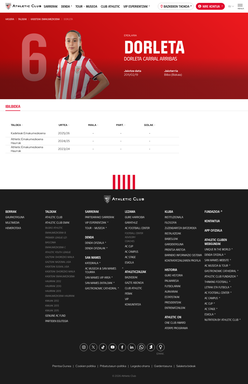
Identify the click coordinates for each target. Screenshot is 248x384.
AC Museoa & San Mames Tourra (100, 270)
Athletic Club (53, 217)
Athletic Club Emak (57, 222)
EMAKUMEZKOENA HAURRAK (60, 295)
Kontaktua (212, 221)
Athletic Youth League (58, 252)
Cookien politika (85, 366)
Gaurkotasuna (14, 217)
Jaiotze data (132, 71)
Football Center (134, 233)
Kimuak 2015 (52, 310)
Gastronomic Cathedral (101, 288)
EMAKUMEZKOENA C (55, 247)
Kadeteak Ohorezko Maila (60, 271)
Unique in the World (217, 249)
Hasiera (9, 19)
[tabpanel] (124, 137)
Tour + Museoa (86, 6)
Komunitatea (133, 304)
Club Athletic (110, 6)
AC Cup (129, 246)
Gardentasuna (174, 244)
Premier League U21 (56, 237)
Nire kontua (210, 6)
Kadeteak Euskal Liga (57, 266)
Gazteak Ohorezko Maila (59, 256)
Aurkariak (171, 291)
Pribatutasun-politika (113, 366)
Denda (66, 6)
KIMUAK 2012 (52, 300)
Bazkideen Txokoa (176, 6)
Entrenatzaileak (175, 307)
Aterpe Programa (176, 328)
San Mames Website (217, 260)
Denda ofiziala (94, 242)
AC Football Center (137, 228)
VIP (127, 299)
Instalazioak (173, 233)
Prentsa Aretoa (175, 249)
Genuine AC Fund (55, 315)
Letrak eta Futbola (217, 287)
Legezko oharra (140, 366)
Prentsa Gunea (61, 366)
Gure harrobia (134, 217)
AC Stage (130, 257)
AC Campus (131, 251)
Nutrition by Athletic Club (221, 319)
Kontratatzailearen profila (183, 260)
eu (231, 6)
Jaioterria (171, 71)
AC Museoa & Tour (216, 265)
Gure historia (174, 275)
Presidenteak (173, 302)
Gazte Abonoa (134, 282)
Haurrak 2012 (53, 281)
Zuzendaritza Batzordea (180, 228)
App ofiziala (213, 230)
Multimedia (12, 222)
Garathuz (131, 222)
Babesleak (171, 238)
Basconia (50, 242)
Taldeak (22, 19)
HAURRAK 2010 (53, 286)
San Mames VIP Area (97, 277)
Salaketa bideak (186, 366)
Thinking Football (216, 281)
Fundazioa (212, 211)
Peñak (128, 293)
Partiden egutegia (56, 321)
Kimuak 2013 (52, 305)
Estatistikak (172, 297)
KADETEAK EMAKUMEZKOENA (60, 276)
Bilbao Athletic (54, 227)
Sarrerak (51, 6)
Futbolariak (173, 286)
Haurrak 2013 (53, 290)
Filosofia (170, 222)
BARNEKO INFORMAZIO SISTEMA (183, 255)
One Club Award (175, 322)
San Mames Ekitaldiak (98, 282)
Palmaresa (172, 280)
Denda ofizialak (95, 248)
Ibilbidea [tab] (12, 106)
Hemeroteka (13, 228)
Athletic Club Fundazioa (220, 276)
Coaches (129, 241)
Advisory (130, 237)
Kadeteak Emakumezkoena (45, 19)
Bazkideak (131, 277)
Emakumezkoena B (55, 232)
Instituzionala (174, 217)
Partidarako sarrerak (99, 217)
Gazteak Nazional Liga (58, 261)
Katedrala (91, 263)
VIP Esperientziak (136, 6)
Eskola (129, 262)
